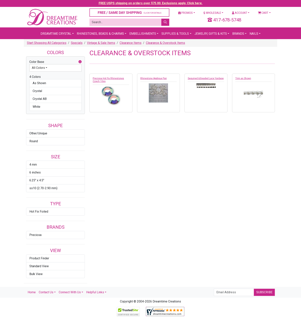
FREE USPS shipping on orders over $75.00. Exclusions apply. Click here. (151, 3)
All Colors (38, 68)
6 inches (35, 172)
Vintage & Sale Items (101, 43)
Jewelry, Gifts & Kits (210, 33)
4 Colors (35, 77)
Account (239, 12)
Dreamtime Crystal (56, 33)
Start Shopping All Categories (46, 43)
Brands (238, 33)
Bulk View (36, 274)
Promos (185, 12)
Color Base (55, 62)
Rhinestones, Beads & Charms (100, 33)
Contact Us (46, 292)
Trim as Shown (243, 78)
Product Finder (39, 258)
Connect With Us (70, 292)
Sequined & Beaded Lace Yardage (206, 78)
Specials (77, 43)
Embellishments (142, 33)
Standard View (39, 266)
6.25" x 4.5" (36, 180)
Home (32, 292)
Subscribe (264, 292)
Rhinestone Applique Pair (153, 78)
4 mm (33, 164)
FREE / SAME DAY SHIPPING (129, 13)
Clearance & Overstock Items (165, 43)
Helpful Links (95, 292)
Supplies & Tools (175, 33)
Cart (263, 12)
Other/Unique (38, 133)
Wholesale (212, 12)
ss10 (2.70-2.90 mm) (43, 188)
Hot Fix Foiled (38, 211)
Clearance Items (130, 43)
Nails (254, 33)
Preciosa (35, 235)
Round (33, 141)
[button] (80, 62)
